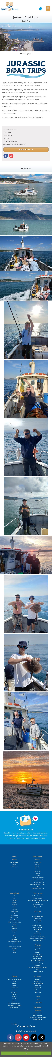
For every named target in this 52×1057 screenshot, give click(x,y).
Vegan (14, 952)
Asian (14, 898)
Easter (14, 864)
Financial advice (37, 956)
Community (37, 985)
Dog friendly (37, 907)
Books (38, 923)
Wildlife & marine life (38, 888)
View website (26, 149)
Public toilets (37, 990)
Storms (14, 994)
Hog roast (14, 926)
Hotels (38, 902)
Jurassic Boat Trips (30, 117)
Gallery (14, 976)
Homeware (37, 934)
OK (26, 1053)
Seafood (14, 944)
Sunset (14, 998)
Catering (37, 952)
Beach (14, 985)
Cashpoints (37, 981)
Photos (14, 981)
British (14, 902)
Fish (14, 913)
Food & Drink (14, 893)
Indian (14, 933)
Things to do (37, 862)
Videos (14, 983)
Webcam (38, 1010)
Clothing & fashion (37, 925)
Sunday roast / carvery (14, 946)
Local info (37, 976)
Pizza (14, 937)
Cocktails (14, 909)
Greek (14, 924)
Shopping (37, 911)
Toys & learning (37, 940)
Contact (14, 1024)
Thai (14, 950)
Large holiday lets (38, 904)
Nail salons (38, 965)
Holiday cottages (37, 898)
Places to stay (38, 893)
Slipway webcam (37, 1019)
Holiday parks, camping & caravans (38, 900)
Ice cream (14, 931)
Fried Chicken (14, 920)
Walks (37, 886)
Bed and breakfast (37, 896)
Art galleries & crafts (37, 916)
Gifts (37, 932)
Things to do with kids (37, 882)
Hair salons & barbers (37, 961)
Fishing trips (37, 871)
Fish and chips (14, 915)
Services (38, 945)
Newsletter (38, 1007)
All (14, 896)
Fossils (38, 873)
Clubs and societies (37, 983)
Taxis (37, 969)
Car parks (37, 979)
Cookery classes (37, 954)
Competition (37, 857)
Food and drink (37, 927)
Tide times (38, 992)
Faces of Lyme (14, 1007)
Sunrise (14, 996)
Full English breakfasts (14, 922)
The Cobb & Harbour (14, 1003)
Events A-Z (14, 867)
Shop (38, 1000)
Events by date (14, 862)
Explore (37, 860)
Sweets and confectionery (37, 938)
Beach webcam (37, 1015)
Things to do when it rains (37, 884)
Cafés (14, 907)
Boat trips (37, 869)
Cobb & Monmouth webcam (38, 1017)
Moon (14, 990)
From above (14, 988)
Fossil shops (37, 929)
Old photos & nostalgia (14, 1005)
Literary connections (38, 877)
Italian (14, 935)
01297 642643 (11, 141)
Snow (14, 1001)
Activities (37, 864)
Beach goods (37, 921)
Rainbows (14, 992)
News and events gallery (14, 979)
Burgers (14, 904)
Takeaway (14, 948)
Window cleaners (38, 972)
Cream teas (14, 911)
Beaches (37, 867)
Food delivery (14, 918)
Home (14, 857)
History (38, 875)
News (38, 997)
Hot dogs (14, 928)
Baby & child (37, 918)
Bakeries (14, 900)
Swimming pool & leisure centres (37, 967)
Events (14, 860)
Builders (37, 950)
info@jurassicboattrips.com (15, 144)
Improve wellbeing (37, 963)
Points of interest (38, 880)
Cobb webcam (38, 1013)
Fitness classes (37, 958)
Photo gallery (26, 53)
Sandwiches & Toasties (14, 942)
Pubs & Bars (14, 939)
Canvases (38, 1002)
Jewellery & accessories (38, 936)
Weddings (38, 948)
